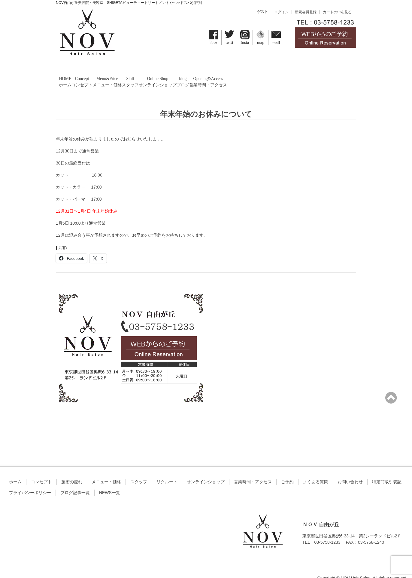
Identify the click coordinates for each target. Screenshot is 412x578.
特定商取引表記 (386, 470)
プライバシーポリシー (30, 481)
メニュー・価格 (106, 470)
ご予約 (287, 470)
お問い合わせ (350, 470)
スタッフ (138, 470)
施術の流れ (71, 470)
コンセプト (41, 470)
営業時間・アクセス (253, 470)
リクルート (166, 470)
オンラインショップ (206, 470)
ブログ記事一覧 (75, 481)
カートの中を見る (337, 12)
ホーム (15, 470)
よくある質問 (315, 470)
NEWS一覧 (109, 481)
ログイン (281, 12)
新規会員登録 (306, 12)
